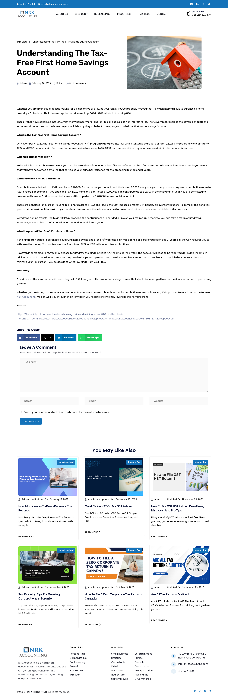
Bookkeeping (102, 14)
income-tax (134, 462)
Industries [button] (125, 14)
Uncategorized (66, 462)
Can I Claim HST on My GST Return (108, 506)
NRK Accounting (26, 297)
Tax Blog (144, 14)
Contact (162, 14)
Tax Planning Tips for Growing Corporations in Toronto (39, 596)
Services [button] (81, 14)
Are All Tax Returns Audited (170, 594)
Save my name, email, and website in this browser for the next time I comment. (67, 412)
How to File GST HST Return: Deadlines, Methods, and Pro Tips (177, 508)
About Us (62, 14)
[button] (28, 337)
